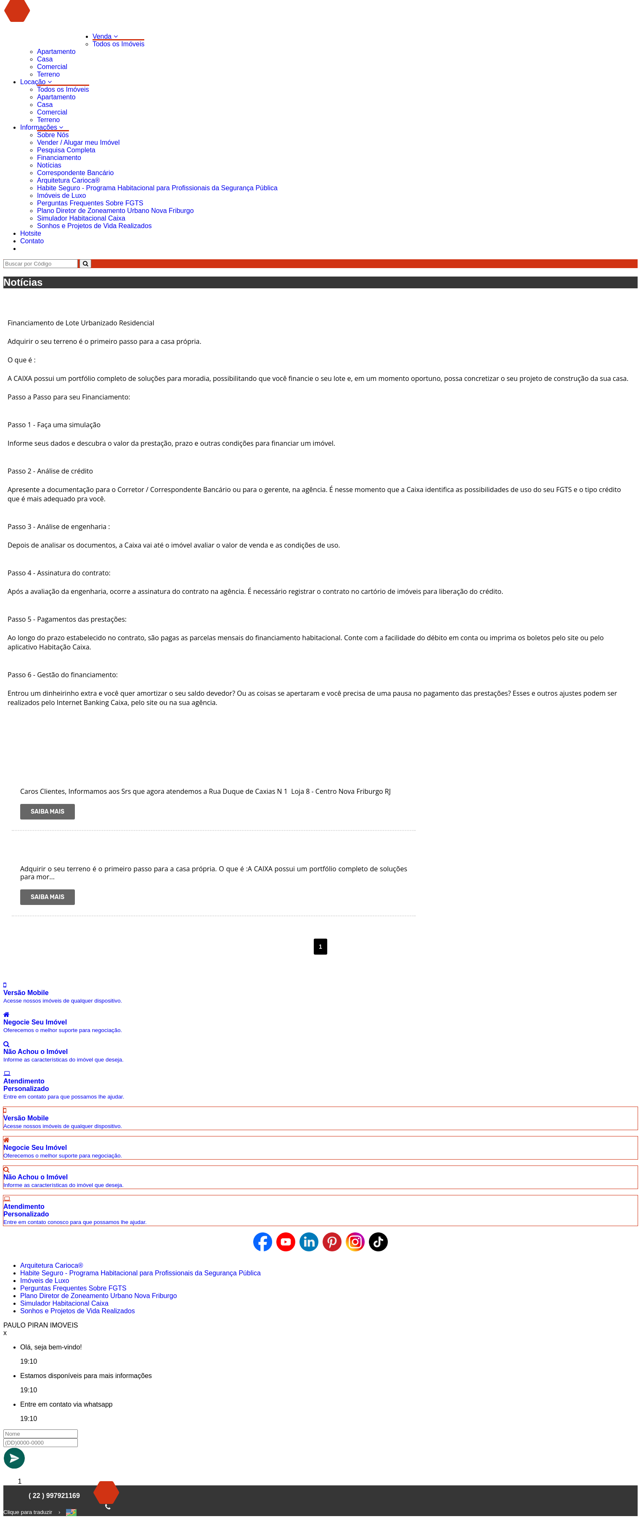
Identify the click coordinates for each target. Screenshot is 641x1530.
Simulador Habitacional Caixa (81, 218)
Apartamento (56, 51)
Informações (41, 127)
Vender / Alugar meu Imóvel (78, 142)
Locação (36, 81)
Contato (32, 241)
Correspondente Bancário (75, 172)
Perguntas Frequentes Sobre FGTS (90, 203)
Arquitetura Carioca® (68, 180)
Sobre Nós (53, 134)
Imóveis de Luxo (61, 195)
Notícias (49, 165)
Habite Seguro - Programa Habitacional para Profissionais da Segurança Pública (157, 188)
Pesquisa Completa (66, 150)
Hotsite (30, 233)
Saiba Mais (47, 811)
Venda (105, 36)
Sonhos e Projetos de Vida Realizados (94, 225)
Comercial (52, 66)
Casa (45, 59)
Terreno (48, 74)
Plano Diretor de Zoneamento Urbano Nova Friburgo (115, 210)
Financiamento (59, 157)
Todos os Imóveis (119, 44)
